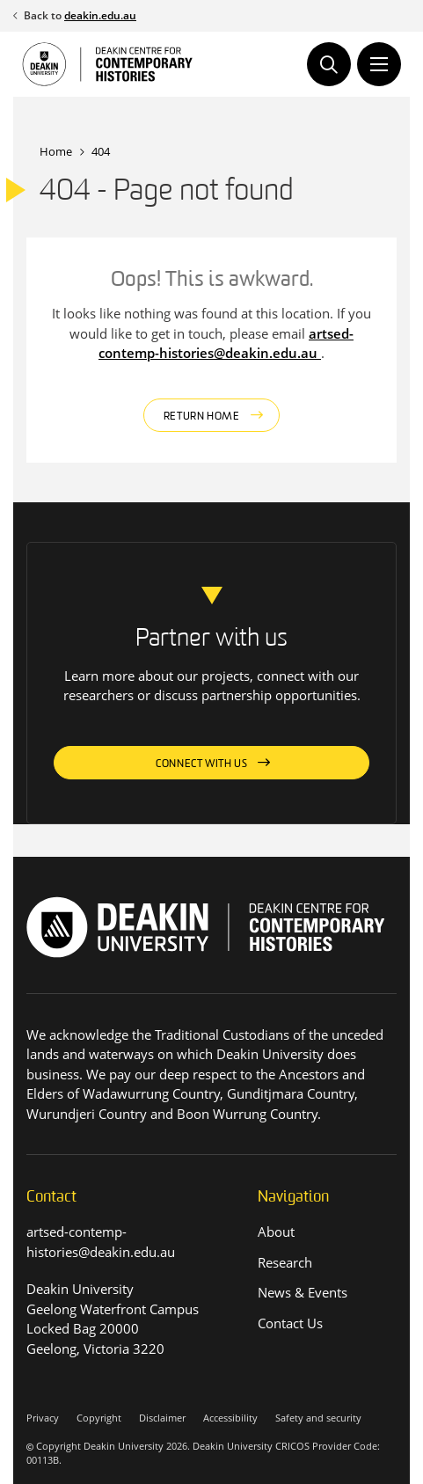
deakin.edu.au (100, 15)
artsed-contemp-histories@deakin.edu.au (226, 343)
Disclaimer (162, 1417)
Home (56, 151)
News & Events (302, 1292)
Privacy (42, 1417)
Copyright (99, 1417)
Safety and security (318, 1417)
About (276, 1231)
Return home (202, 417)
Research (285, 1262)
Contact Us (290, 1323)
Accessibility (230, 1417)
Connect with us (201, 764)
